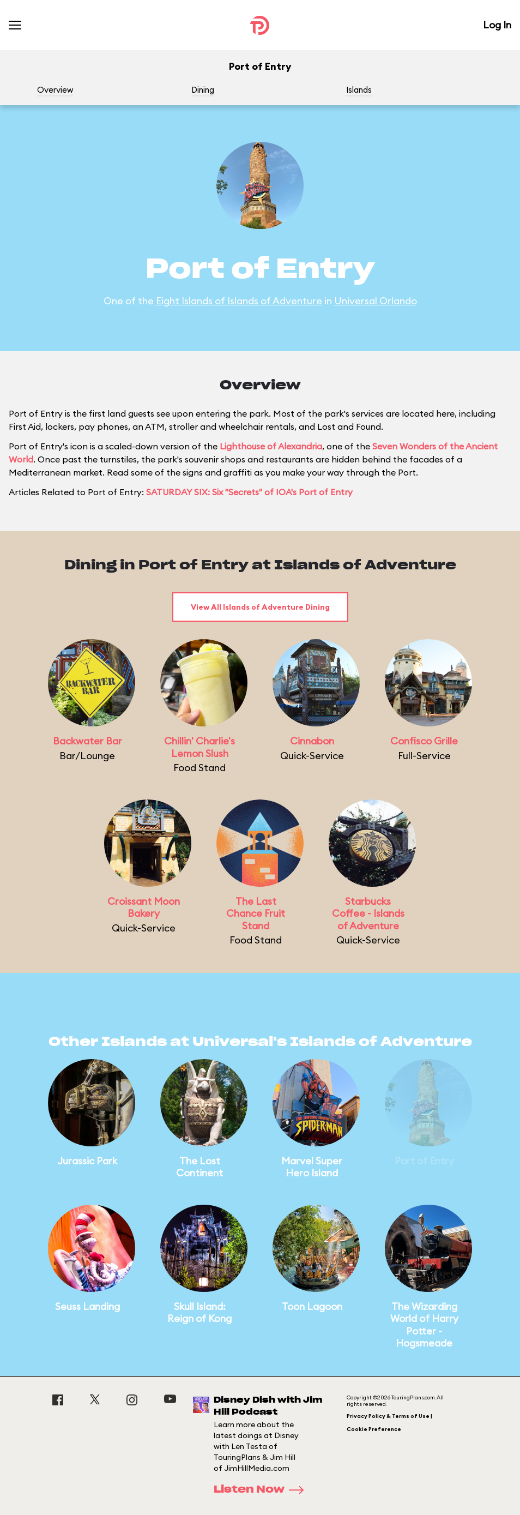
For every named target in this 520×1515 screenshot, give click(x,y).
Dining (202, 90)
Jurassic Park (87, 1161)
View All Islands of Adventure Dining (260, 607)
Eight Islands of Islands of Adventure (239, 300)
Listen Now (262, 1490)
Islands (359, 90)
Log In (497, 25)
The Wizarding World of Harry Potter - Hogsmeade (424, 1325)
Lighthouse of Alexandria (271, 446)
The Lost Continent (199, 1167)
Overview (55, 90)
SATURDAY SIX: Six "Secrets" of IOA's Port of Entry (249, 491)
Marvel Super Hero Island (311, 1167)
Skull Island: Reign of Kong (199, 1312)
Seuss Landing (87, 1306)
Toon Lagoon (312, 1306)
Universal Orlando (375, 300)
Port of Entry (424, 1161)
